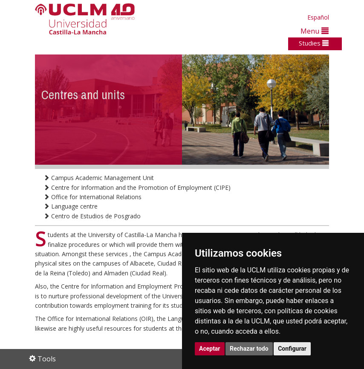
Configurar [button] (292, 348)
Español (318, 17)
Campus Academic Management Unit (98, 178)
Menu (314, 31)
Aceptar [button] (209, 348)
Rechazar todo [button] (249, 348)
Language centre (70, 206)
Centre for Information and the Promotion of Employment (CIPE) (137, 187)
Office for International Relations (92, 197)
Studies (314, 43)
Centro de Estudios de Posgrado (92, 216)
